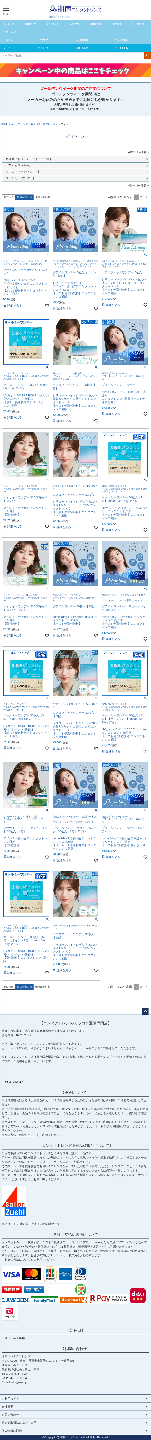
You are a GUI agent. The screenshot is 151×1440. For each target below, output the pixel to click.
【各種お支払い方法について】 (76, 1235)
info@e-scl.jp (19, 1382)
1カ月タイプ (53, 24)
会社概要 (7, 1406)
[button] (146, 197)
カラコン (8, 40)
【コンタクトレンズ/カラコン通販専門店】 (75, 1023)
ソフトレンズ (10, 32)
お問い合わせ (82, 48)
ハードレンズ (138, 24)
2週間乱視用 (95, 24)
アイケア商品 (121, 40)
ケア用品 (44, 40)
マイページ (43, 48)
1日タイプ (9, 24)
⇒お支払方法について (16, 1259)
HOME (4, 124)
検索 (147, 55)
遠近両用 (116, 24)
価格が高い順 (42, 197)
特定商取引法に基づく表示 (19, 1422)
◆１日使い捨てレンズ (43, 124)
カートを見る (121, 48)
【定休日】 (75, 1330)
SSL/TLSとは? (14, 1081)
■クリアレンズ (19, 124)
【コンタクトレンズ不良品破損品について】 (75, 1146)
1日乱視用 (74, 24)
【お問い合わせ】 (76, 1349)
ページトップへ (145, 1011)
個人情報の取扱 (12, 1430)
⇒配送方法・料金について (19, 1135)
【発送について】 (76, 1093)
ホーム (7, 48)
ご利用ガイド (10, 1398)
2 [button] (141, 197)
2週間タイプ (30, 24)
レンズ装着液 (82, 40)
